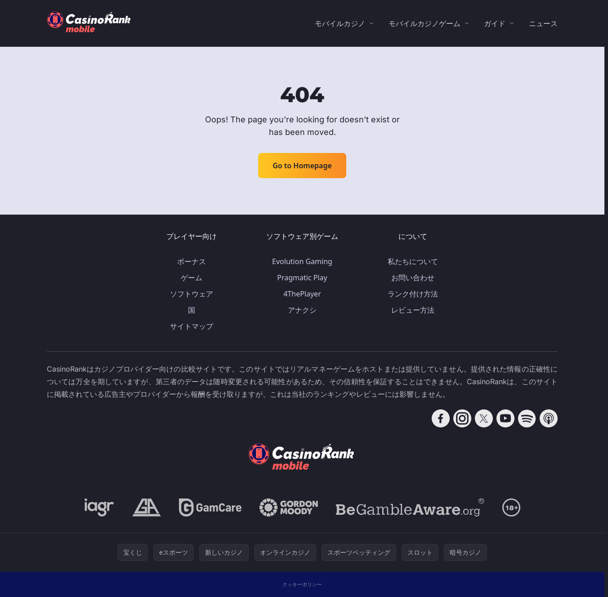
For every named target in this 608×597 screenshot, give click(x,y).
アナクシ (302, 310)
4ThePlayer (302, 294)
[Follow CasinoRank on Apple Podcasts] (549, 418)
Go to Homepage (302, 166)
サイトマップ (191, 326)
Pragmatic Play (302, 278)
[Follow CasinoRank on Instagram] (462, 418)
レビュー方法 (412, 310)
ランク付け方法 (413, 294)
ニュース (543, 23)
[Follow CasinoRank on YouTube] (505, 418)
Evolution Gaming (302, 261)
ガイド (494, 23)
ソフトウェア (191, 294)
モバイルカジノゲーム (424, 23)
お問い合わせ (412, 278)
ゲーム (191, 278)
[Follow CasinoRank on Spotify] (527, 418)
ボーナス (191, 261)
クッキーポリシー (302, 584)
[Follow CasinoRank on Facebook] (441, 418)
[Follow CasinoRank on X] (484, 418)
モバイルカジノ (340, 23)
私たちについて (413, 261)
